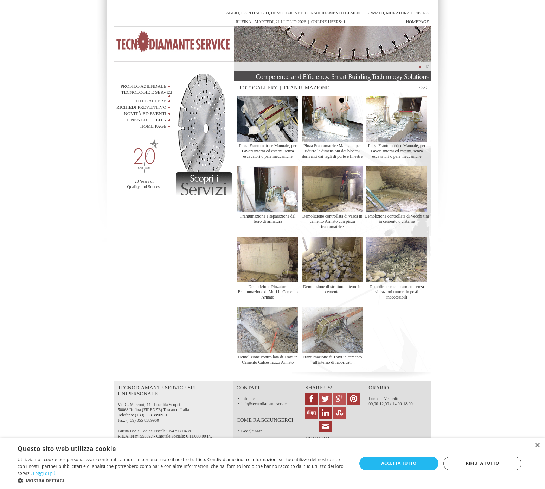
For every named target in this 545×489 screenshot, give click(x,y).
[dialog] (272, 463)
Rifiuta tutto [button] (482, 463)
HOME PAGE (153, 126)
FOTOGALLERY (258, 87)
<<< (424, 87)
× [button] (537, 445)
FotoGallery (149, 101)
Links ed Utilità (146, 120)
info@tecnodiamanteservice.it (266, 403)
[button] (182, 480)
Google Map (251, 430)
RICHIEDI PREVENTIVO (141, 107)
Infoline (248, 398)
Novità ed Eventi (145, 113)
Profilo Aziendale (143, 86)
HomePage (417, 21)
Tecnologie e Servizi (146, 92)
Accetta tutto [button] (398, 463)
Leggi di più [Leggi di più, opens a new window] (45, 473)
